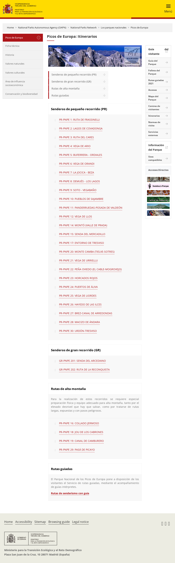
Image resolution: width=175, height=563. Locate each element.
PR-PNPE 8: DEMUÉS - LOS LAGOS (79, 181)
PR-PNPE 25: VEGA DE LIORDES (77, 295)
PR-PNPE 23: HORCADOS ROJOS (78, 278)
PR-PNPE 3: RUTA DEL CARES (76, 137)
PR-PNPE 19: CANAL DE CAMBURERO (81, 441)
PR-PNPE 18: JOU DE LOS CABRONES (81, 432)
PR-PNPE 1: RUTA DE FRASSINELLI (79, 119)
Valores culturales (15, 72)
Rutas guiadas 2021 (156, 82)
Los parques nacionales (113, 27)
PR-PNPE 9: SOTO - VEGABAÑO (77, 190)
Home (10, 27)
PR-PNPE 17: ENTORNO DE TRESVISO (81, 243)
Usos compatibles (155, 158)
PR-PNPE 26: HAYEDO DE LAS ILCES (80, 304)
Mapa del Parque (153, 98)
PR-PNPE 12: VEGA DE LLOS (75, 216)
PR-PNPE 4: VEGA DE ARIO (75, 146)
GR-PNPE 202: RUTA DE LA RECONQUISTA (84, 369)
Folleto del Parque (154, 72)
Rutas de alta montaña (65, 88)
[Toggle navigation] (167, 8)
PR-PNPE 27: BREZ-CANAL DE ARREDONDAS (85, 313)
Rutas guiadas (60, 95)
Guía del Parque (153, 62)
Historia (9, 54)
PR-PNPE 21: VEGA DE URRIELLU (78, 260)
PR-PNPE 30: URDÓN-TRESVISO (78, 331)
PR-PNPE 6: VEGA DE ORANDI (76, 163)
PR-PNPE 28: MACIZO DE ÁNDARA (79, 322)
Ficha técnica (12, 45)
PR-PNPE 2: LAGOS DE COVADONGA (80, 128)
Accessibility (23, 522)
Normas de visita (154, 124)
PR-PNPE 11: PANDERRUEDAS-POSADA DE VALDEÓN (90, 207)
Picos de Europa (139, 27)
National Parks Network (83, 27)
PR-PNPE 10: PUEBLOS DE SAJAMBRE (81, 199)
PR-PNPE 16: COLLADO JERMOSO (79, 423)
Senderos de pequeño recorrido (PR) (74, 74)
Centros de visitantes (154, 107)
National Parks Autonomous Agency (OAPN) (42, 27)
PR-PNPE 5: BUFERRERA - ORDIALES (80, 155)
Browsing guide (59, 522)
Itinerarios (154, 115)
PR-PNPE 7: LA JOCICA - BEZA (76, 172)
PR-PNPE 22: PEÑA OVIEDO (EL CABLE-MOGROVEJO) (90, 269)
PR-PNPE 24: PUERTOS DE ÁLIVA (78, 287)
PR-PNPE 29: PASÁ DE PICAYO (77, 449)
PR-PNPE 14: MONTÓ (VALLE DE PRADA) (83, 225)
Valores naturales (14, 63)
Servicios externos (153, 133)
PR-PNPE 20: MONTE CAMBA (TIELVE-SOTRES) (86, 251)
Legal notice (80, 522)
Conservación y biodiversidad (21, 94)
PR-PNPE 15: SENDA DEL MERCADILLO (82, 234)
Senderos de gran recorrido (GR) (71, 81)
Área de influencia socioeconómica (15, 83)
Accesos (152, 89)
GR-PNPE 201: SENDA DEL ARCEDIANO (82, 360)
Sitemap (40, 522)
